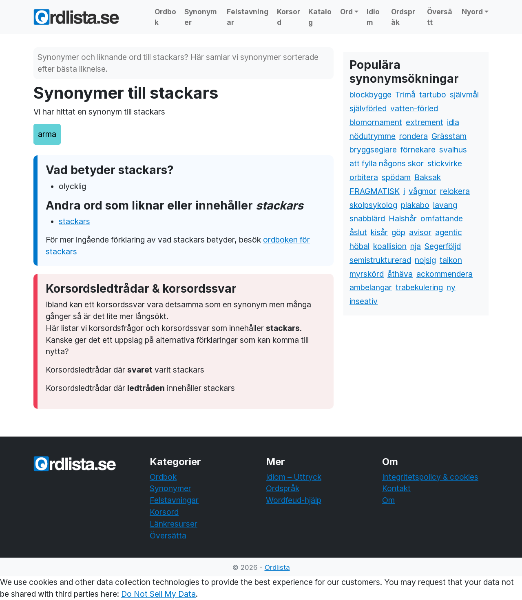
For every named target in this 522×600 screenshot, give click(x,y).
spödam (396, 177)
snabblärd (367, 218)
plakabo (415, 205)
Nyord (472, 11)
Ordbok (165, 16)
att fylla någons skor (386, 163)
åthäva (400, 274)
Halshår (403, 218)
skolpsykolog (373, 205)
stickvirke (444, 163)
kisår (379, 232)
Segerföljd (443, 246)
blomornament (375, 122)
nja (415, 246)
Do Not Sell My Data (158, 594)
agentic (448, 232)
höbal (359, 246)
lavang (445, 205)
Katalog (320, 16)
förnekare (418, 149)
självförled (368, 108)
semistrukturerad (380, 260)
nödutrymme (372, 136)
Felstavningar (247, 16)
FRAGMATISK (374, 191)
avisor (420, 232)
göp (398, 232)
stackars (74, 221)
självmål (464, 94)
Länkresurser (173, 524)
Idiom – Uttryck (293, 477)
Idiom (373, 16)
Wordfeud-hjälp (293, 500)
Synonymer (200, 16)
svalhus (453, 149)
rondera (413, 136)
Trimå (405, 94)
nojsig (425, 260)
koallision (390, 246)
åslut (358, 232)
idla (453, 122)
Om (388, 500)
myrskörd (366, 274)
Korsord (288, 16)
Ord (346, 11)
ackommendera (444, 274)
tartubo (432, 94)
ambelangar (370, 287)
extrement (424, 122)
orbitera (363, 177)
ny (451, 287)
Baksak (427, 177)
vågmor (422, 191)
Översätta (168, 535)
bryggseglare (373, 149)
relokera (455, 191)
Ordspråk (403, 16)
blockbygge (370, 94)
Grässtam (449, 136)
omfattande (441, 218)
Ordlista (277, 567)
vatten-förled (414, 108)
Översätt (439, 16)
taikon (451, 260)
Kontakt (396, 488)
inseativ (363, 301)
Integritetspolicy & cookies (430, 477)
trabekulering (419, 287)
